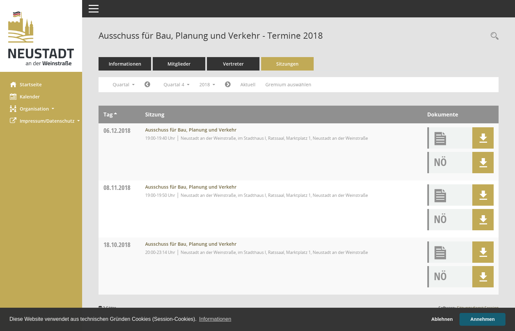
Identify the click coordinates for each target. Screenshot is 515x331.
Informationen (125, 64)
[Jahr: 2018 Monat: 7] (147, 85)
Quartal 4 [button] (177, 84)
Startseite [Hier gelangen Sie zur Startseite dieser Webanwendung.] (26, 84)
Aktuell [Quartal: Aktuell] (248, 84)
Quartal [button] (124, 84)
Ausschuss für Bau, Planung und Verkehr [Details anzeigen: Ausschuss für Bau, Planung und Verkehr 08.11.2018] (190, 187)
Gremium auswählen (288, 84)
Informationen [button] (215, 319)
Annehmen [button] (482, 319)
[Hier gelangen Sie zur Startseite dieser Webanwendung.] (41, 38)
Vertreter (233, 64)
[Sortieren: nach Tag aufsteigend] (115, 114)
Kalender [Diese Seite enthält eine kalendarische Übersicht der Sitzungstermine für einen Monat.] (25, 96)
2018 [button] (207, 84)
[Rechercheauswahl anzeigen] (493, 36)
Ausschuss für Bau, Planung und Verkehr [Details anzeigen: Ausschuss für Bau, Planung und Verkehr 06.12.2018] (190, 130)
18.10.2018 (116, 244)
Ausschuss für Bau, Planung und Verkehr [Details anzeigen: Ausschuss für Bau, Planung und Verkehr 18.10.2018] (190, 244)
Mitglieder (179, 64)
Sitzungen (287, 64)
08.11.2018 (116, 187)
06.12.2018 (116, 130)
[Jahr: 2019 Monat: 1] (227, 85)
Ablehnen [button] (442, 319)
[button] (41, 109)
